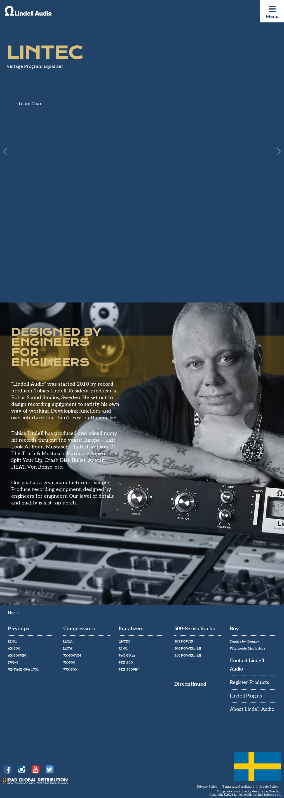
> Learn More (29, 103)
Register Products (249, 682)
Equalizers (131, 629)
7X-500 (69, 662)
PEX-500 (126, 662)
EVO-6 (13, 662)
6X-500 (14, 648)
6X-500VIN (16, 655)
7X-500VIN (72, 655)
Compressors (79, 629)
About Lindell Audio (252, 709)
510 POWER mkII (187, 655)
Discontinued (190, 684)
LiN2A (67, 641)
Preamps (18, 629)
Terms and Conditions (238, 786)
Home (13, 612)
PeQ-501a (127, 655)
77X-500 (70, 669)
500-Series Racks (194, 629)
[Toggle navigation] (272, 9)
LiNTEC (124, 641)
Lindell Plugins (246, 696)
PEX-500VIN (128, 669)
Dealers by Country (244, 641)
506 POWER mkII (187, 648)
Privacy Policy (207, 786)
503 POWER (183, 641)
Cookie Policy (268, 786)
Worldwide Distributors (247, 648)
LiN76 (67, 648)
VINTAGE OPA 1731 (23, 669)
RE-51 (12, 641)
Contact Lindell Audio (247, 665)
